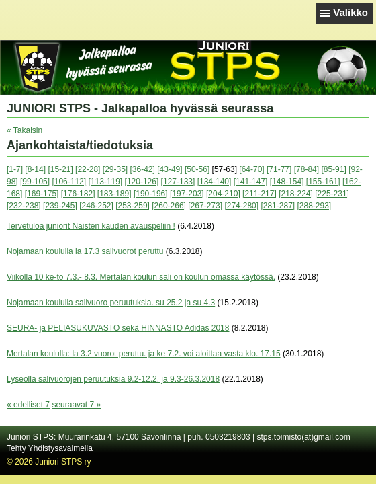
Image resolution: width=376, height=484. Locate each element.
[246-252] (96, 205)
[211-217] (259, 193)
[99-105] (35, 181)
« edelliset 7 (28, 404)
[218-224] (296, 193)
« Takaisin (24, 130)
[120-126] (142, 181)
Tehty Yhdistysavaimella (50, 448)
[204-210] (223, 193)
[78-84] (306, 169)
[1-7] (15, 169)
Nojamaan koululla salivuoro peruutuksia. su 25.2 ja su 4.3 (111, 302)
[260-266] (169, 205)
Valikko (350, 12)
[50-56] (197, 169)
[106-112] (69, 181)
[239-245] (60, 205)
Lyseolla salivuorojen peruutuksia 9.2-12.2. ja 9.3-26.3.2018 (113, 379)
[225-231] (332, 193)
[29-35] (115, 169)
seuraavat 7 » (76, 404)
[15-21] (60, 169)
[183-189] (114, 193)
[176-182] (78, 193)
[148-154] (287, 181)
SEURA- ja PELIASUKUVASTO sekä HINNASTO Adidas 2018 (118, 328)
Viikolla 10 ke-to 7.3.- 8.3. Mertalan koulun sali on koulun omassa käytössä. (141, 277)
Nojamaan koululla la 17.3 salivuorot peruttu (85, 251)
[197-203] (187, 193)
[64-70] (251, 169)
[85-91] (333, 169)
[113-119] (105, 181)
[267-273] (205, 205)
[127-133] (178, 181)
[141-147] (251, 181)
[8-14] (35, 169)
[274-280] (241, 205)
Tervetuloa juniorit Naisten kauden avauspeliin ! (91, 226)
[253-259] (132, 205)
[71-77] (279, 169)
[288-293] (314, 205)
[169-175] (42, 193)
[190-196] (151, 193)
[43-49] (169, 169)
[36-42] (142, 169)
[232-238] (24, 205)
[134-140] (214, 181)
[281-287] (278, 205)
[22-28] (87, 169)
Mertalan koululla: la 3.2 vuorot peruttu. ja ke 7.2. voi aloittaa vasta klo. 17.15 (144, 353)
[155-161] (323, 181)
